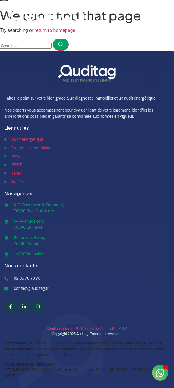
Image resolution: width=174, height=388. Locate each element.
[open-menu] (162, 16)
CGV (123, 329)
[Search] (61, 45)
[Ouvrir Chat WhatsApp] (160, 373)
